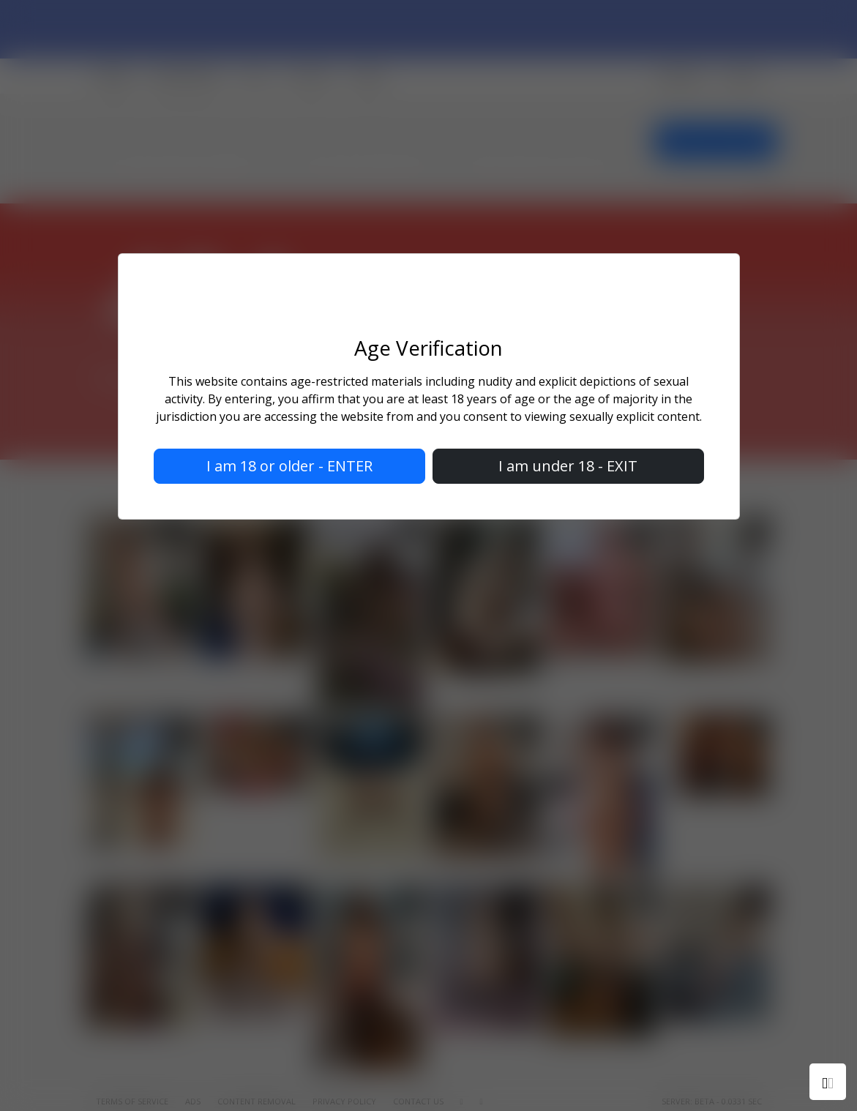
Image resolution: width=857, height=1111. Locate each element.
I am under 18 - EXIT (567, 466)
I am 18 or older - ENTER (289, 466)
